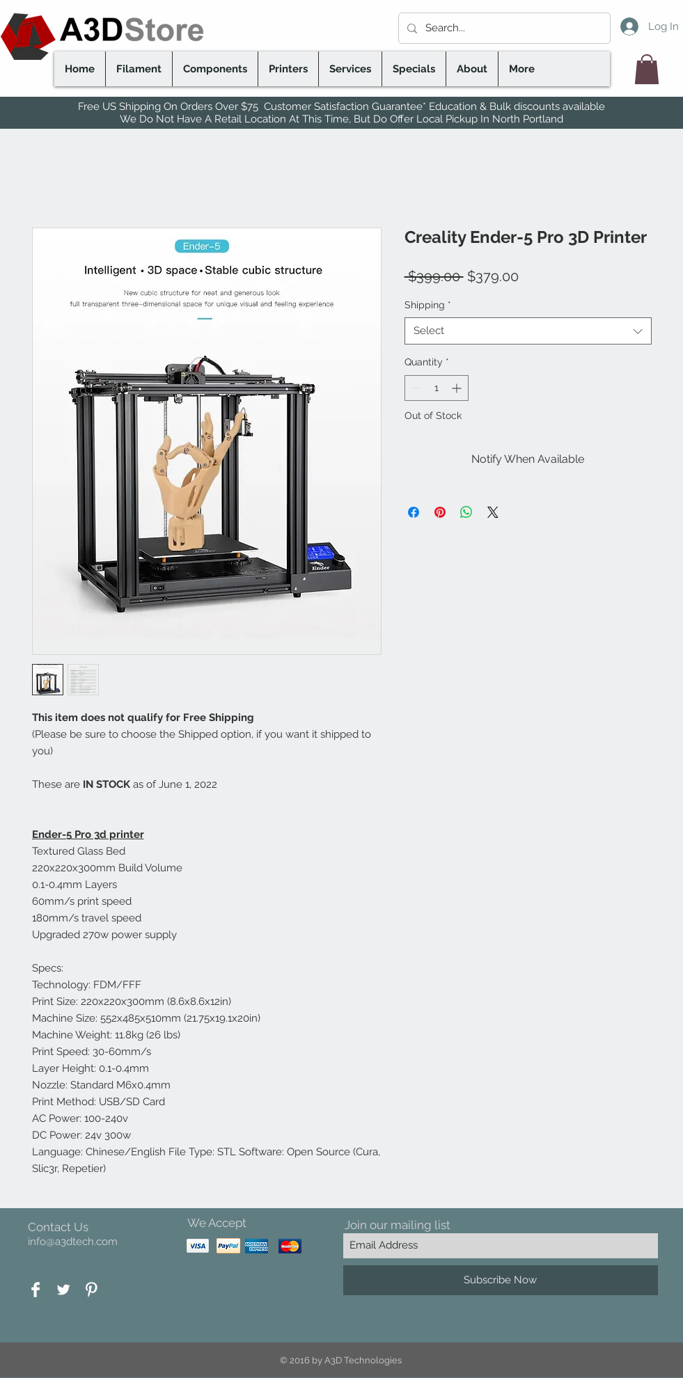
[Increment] (457, 388)
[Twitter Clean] (63, 1289)
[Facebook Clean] (35, 1289)
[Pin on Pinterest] (440, 512)
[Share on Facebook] (413, 512)
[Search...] (503, 28)
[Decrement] (415, 388)
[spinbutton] (436, 388)
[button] (646, 69)
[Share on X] (493, 512)
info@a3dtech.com (73, 1241)
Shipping (428, 304)
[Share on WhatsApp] (466, 512)
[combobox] (528, 330)
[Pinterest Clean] (91, 1289)
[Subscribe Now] (500, 1280)
